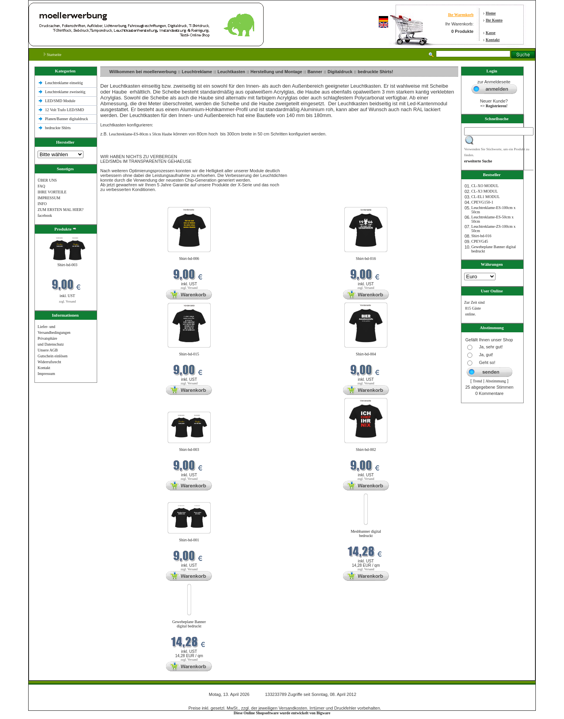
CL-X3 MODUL (484, 191)
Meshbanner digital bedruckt (366, 533)
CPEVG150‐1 (482, 202)
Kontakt (493, 40)
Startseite (52, 54)
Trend (477, 381)
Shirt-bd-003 (67, 265)
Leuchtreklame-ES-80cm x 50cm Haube (140, 134)
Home (491, 13)
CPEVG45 (479, 241)
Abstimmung (496, 381)
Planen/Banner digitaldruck (66, 119)
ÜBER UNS (47, 180)
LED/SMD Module (60, 101)
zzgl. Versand (67, 301)
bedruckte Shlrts (57, 128)
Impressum (46, 373)
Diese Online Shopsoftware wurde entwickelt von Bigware (282, 713)
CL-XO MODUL (485, 186)
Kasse (490, 33)
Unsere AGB (48, 350)
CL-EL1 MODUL (485, 197)
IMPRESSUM (49, 198)
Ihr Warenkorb (461, 15)
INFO (42, 204)
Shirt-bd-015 (189, 354)
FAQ (41, 186)
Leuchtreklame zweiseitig (66, 92)
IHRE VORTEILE (52, 192)
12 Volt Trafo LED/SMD (64, 110)
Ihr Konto (494, 20)
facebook (45, 215)
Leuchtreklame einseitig (64, 83)
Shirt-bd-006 (189, 258)
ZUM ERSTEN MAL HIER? (60, 209)
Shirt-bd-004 (366, 354)
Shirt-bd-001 (189, 540)
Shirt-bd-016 (366, 258)
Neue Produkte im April (120, 202)
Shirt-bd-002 (366, 449)
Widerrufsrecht (49, 362)
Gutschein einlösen (52, 356)
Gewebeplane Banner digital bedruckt (189, 624)
